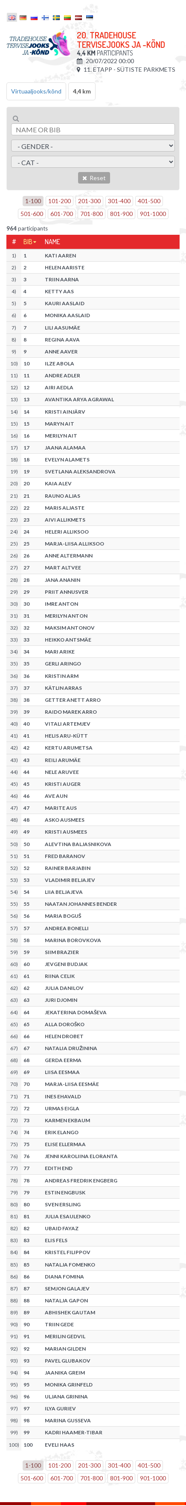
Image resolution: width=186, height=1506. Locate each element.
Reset (94, 177)
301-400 (119, 200)
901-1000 (153, 213)
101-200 (59, 200)
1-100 (33, 200)
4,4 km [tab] (82, 91)
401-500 (149, 200)
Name (52, 241)
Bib (27, 241)
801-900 (121, 213)
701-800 (91, 213)
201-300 (89, 200)
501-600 (31, 213)
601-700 (61, 213)
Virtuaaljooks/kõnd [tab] (36, 91)
